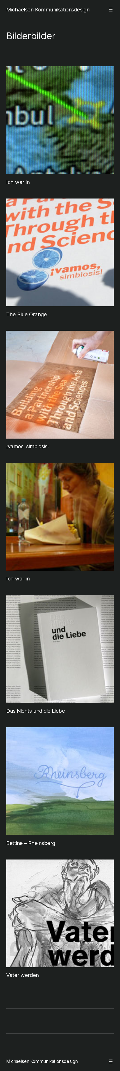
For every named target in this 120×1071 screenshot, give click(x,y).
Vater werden (22, 975)
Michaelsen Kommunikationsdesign (47, 9)
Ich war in (18, 182)
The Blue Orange (26, 314)
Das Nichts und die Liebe (35, 711)
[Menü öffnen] (111, 9)
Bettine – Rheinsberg (30, 843)
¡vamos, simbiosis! (27, 446)
